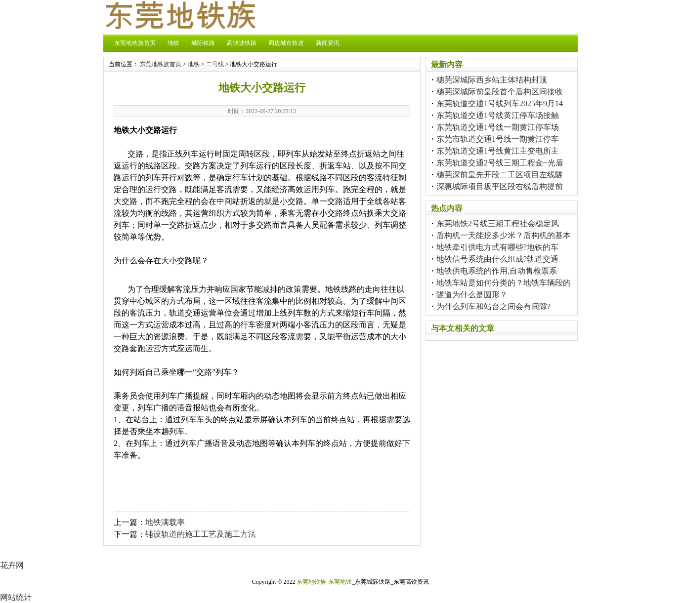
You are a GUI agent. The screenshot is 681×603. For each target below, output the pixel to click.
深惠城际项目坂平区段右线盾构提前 (499, 186)
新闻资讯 (328, 43)
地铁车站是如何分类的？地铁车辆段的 (503, 283)
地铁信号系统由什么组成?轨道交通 (497, 259)
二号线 (215, 64)
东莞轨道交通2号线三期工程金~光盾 (499, 163)
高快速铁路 (241, 43)
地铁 (173, 43)
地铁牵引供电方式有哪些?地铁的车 (497, 247)
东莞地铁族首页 (135, 43)
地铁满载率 (165, 522)
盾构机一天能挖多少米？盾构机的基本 (503, 235)
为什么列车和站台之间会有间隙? (493, 306)
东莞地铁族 (311, 581)
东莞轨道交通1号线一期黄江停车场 (497, 127)
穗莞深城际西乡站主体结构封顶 (491, 80)
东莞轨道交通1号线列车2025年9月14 (499, 103)
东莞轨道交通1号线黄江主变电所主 (497, 151)
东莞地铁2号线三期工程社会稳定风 (497, 223)
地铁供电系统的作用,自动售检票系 (496, 271)
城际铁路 (203, 43)
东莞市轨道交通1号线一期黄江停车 (497, 139)
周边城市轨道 (286, 43)
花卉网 (12, 565)
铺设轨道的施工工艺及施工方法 (200, 534)
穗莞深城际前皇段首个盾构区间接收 (499, 91)
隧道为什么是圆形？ (472, 294)
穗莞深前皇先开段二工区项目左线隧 (499, 174)
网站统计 (16, 597)
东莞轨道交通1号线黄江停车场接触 (497, 115)
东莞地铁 (340, 581)
